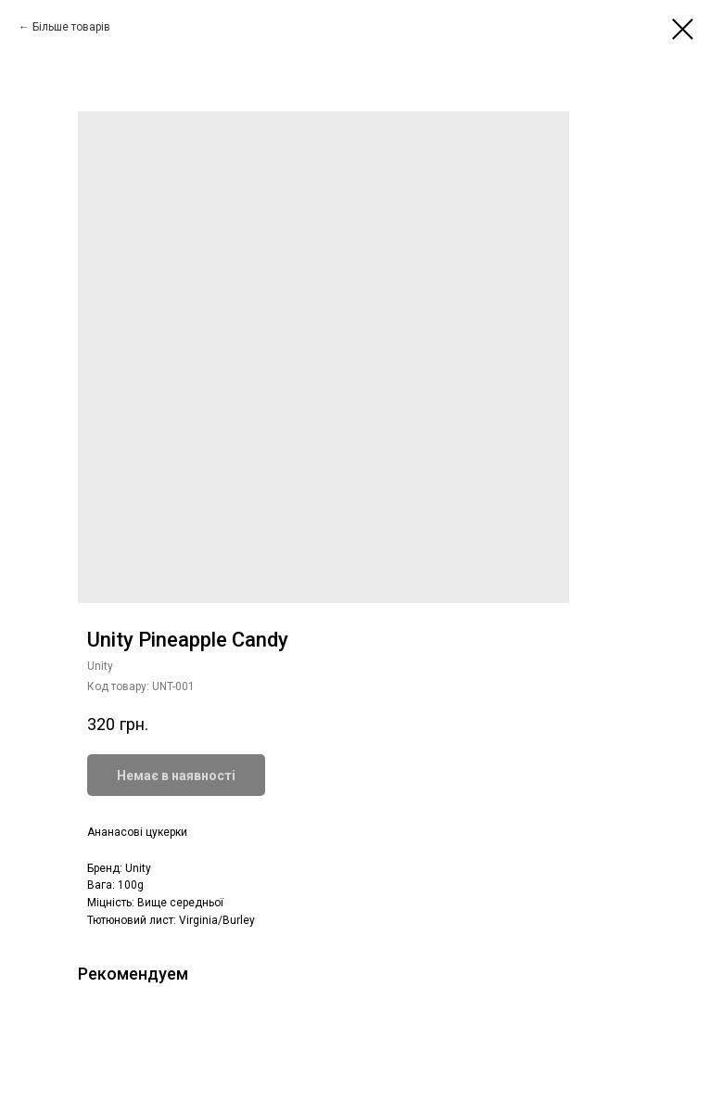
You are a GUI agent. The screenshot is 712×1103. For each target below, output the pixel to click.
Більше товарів (71, 26)
